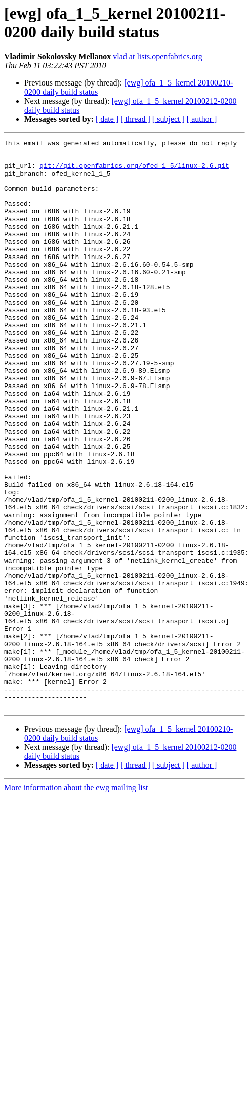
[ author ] (202, 119)
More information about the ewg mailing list (76, 901)
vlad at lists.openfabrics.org (157, 56)
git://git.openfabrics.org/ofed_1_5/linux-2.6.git (134, 171)
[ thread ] (135, 119)
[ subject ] (168, 119)
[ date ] (107, 119)
